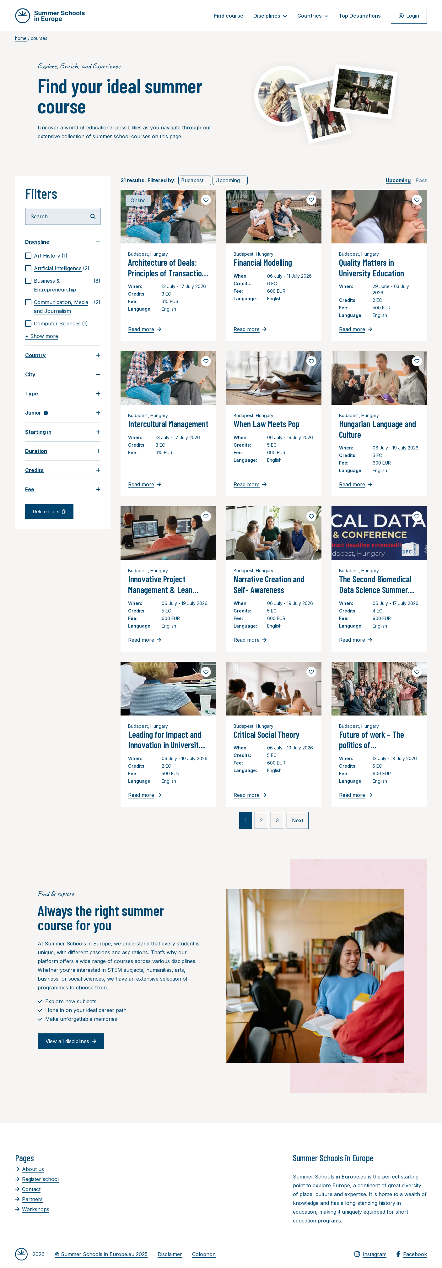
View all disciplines (71, 1041)
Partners (29, 1199)
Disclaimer (170, 1254)
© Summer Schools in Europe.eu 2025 (101, 1254)
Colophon (204, 1254)
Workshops (32, 1209)
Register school (37, 1179)
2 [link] (261, 820)
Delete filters (49, 511)
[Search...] (62, 216)
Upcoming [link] (227, 180)
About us (29, 1169)
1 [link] (246, 820)
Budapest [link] (192, 180)
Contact (27, 1189)
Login (409, 16)
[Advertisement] (217, 1187)
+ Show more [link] (41, 336)
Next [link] (297, 820)
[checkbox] (62, 255)
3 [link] (277, 820)
